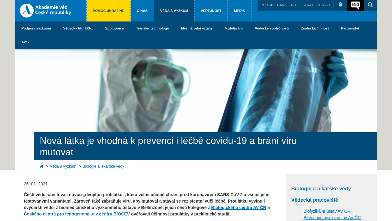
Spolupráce (114, 28)
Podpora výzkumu (36, 28)
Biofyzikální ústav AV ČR (326, 211)
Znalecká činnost (315, 28)
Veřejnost (211, 11)
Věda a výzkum (174, 11)
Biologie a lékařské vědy (103, 166)
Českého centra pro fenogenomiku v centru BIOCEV (77, 213)
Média (239, 11)
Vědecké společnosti (272, 28)
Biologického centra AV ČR (238, 207)
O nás (142, 11)
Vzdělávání (234, 28)
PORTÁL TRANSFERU (278, 5)
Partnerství (350, 28)
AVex (25, 42)
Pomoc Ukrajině (108, 11)
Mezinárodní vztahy (197, 28)
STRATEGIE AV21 (316, 5)
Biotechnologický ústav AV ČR (332, 217)
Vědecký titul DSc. (78, 28)
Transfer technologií (152, 28)
